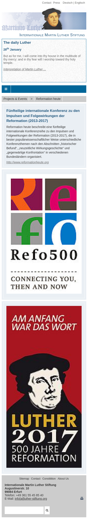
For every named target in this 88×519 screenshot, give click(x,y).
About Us (63, 478)
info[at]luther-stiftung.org (31, 498)
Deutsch (68, 2)
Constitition (49, 478)
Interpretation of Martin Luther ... (24, 69)
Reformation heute (48, 99)
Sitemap (24, 478)
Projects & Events (15, 99)
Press (56, 2)
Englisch (80, 2)
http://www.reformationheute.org (27, 162)
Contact (46, 2)
